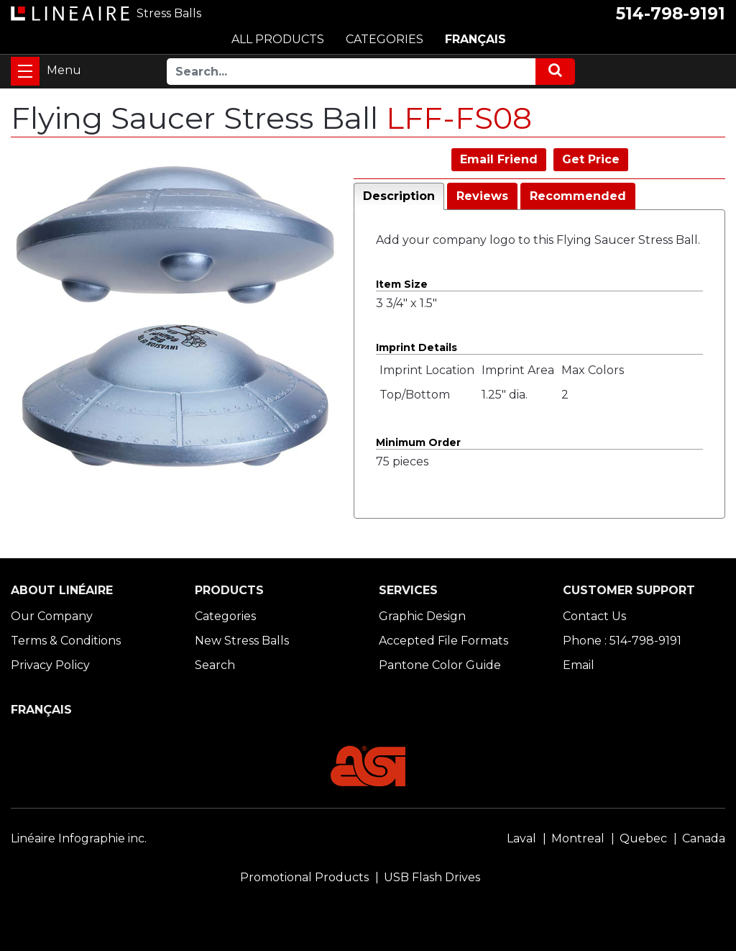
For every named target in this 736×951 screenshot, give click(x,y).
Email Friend (499, 159)
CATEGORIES (384, 39)
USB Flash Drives (432, 877)
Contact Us (594, 616)
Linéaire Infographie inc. (79, 838)
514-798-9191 (670, 14)
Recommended (578, 196)
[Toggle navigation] (25, 71)
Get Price (591, 159)
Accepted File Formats (443, 640)
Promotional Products (304, 877)
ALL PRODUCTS (277, 39)
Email (578, 665)
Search (215, 665)
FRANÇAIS (475, 39)
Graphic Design (422, 616)
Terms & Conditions (66, 640)
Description (399, 196)
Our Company (52, 616)
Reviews (482, 196)
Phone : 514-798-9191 (622, 640)
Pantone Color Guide (440, 665)
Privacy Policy (50, 665)
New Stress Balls (242, 640)
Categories (225, 616)
